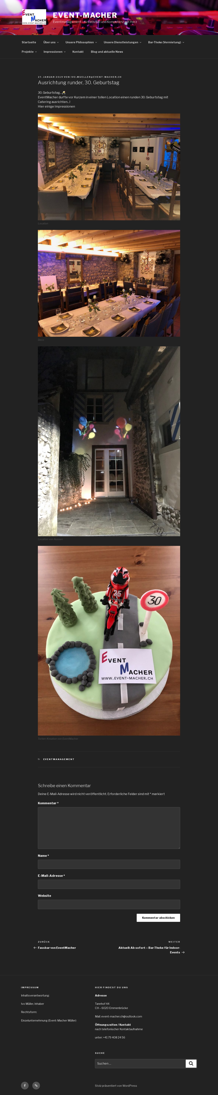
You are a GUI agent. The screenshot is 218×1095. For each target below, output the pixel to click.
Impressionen (55, 51)
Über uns (51, 42)
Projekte (29, 51)
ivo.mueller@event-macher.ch (96, 77)
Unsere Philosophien (81, 42)
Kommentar (48, 803)
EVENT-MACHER (85, 15)
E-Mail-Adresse (51, 876)
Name (43, 856)
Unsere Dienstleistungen (123, 42)
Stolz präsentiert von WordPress (116, 1085)
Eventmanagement (59, 759)
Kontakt (78, 51)
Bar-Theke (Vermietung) (166, 42)
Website (44, 896)
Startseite (29, 42)
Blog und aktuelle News (107, 51)
